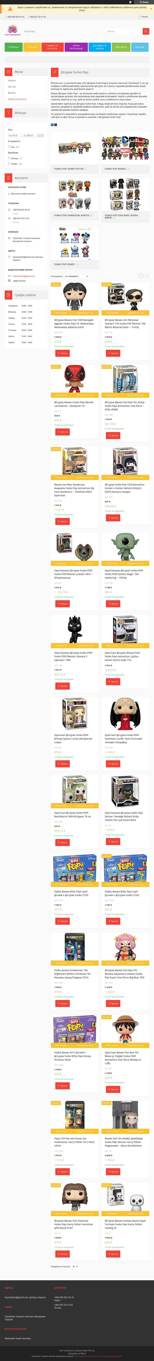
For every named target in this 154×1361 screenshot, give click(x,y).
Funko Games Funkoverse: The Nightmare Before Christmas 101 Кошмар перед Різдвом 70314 (72, 974)
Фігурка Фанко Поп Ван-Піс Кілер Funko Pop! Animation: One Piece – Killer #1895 (125, 406)
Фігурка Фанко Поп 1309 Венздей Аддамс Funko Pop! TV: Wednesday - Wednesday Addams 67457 (74, 324)
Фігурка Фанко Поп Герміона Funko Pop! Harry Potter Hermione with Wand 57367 (73, 1224)
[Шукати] (146, 31)
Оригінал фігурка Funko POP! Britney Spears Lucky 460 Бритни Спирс (73, 739)
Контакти (121, 47)
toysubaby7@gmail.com (24, 276)
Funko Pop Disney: (65, 264)
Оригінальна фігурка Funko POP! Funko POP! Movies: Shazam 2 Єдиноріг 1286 (73, 656)
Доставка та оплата (100, 47)
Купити (64, 353)
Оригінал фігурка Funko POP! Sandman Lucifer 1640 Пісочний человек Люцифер (123, 739)
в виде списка (147, 276)
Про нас (32, 47)
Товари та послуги (52, 47)
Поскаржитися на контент (86, 1356)
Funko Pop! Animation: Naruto (71, 215)
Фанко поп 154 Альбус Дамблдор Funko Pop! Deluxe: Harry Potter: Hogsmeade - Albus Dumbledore (124, 1142)
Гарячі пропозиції (76, 47)
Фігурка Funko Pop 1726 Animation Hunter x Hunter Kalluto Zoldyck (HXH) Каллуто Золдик (124, 488)
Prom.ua (91, 1351)
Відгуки (139, 47)
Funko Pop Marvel (115, 168)
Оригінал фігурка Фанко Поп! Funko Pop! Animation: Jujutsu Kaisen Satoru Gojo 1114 (122, 656)
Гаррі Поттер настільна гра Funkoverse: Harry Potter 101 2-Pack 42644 (74, 1142)
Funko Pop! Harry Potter (68, 168)
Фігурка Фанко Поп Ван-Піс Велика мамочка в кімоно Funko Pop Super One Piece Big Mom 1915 (124, 974)
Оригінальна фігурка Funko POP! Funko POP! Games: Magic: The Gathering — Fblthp (124, 574)
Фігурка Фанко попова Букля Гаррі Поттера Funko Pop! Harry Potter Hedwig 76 (125, 1224)
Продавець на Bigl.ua (77, 1353)
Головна (14, 47)
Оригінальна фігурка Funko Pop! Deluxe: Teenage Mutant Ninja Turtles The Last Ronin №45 (124, 816)
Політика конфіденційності (110, 1356)
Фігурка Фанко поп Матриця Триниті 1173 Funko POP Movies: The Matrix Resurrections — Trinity (125, 324)
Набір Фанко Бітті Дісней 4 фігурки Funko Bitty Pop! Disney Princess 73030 (72, 1056)
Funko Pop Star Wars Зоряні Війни (121, 216)
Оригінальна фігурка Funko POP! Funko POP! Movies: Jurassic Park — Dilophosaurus (73, 574)
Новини (12, 80)
